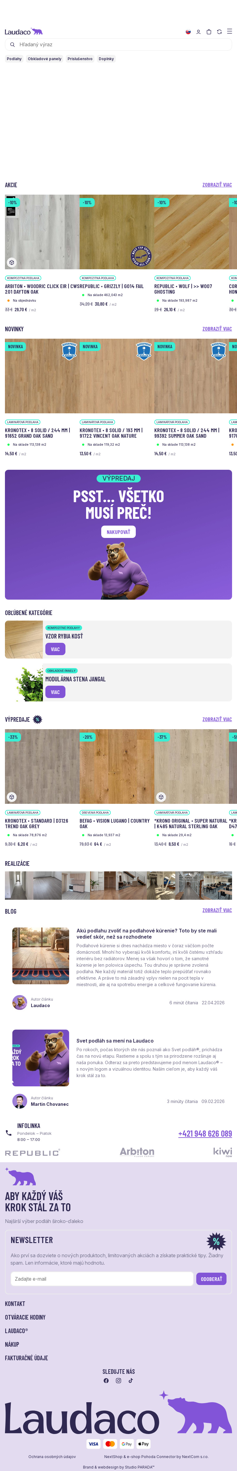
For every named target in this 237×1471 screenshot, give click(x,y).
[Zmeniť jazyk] (188, 31)
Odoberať (211, 1278)
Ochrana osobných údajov (52, 1457)
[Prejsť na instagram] (118, 1381)
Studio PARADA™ (139, 1467)
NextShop (113, 1457)
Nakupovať (118, 531)
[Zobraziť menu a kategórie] (229, 30)
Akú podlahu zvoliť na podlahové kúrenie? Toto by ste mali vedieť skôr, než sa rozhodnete (147, 934)
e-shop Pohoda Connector (151, 1457)
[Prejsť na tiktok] (131, 1381)
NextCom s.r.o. (195, 1457)
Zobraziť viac (217, 184)
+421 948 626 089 (205, 1133)
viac (55, 649)
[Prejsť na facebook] (106, 1381)
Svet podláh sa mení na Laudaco (115, 1041)
